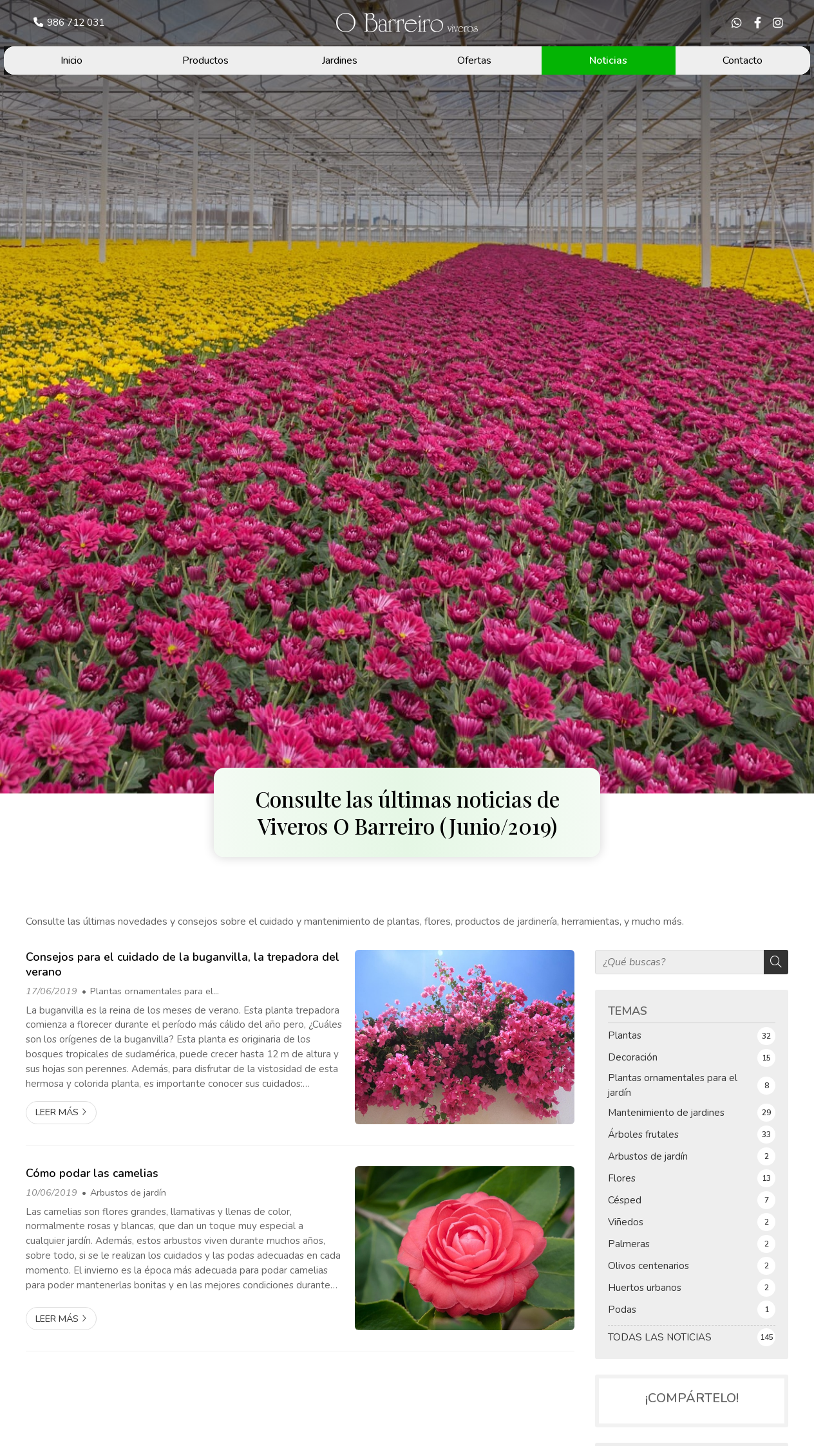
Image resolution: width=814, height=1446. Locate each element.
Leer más (57, 1112)
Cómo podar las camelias (92, 1173)
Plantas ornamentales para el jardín (147, 992)
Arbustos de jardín (128, 1192)
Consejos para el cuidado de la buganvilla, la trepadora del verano (182, 964)
